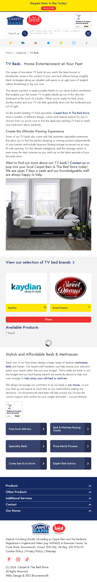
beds (8, 366)
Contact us (78, 163)
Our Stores (13, 511)
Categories (21, 52)
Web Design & (15, 575)
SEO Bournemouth (36, 575)
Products (12, 486)
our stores (74, 385)
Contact (11, 504)
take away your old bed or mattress (45, 378)
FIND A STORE (48, 8)
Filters (48, 319)
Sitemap (50, 551)
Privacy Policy (34, 551)
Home (9, 52)
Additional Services (19, 498)
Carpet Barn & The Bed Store (71, 113)
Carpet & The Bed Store (33, 567)
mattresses (81, 362)
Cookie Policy (14, 551)
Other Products (16, 492)
